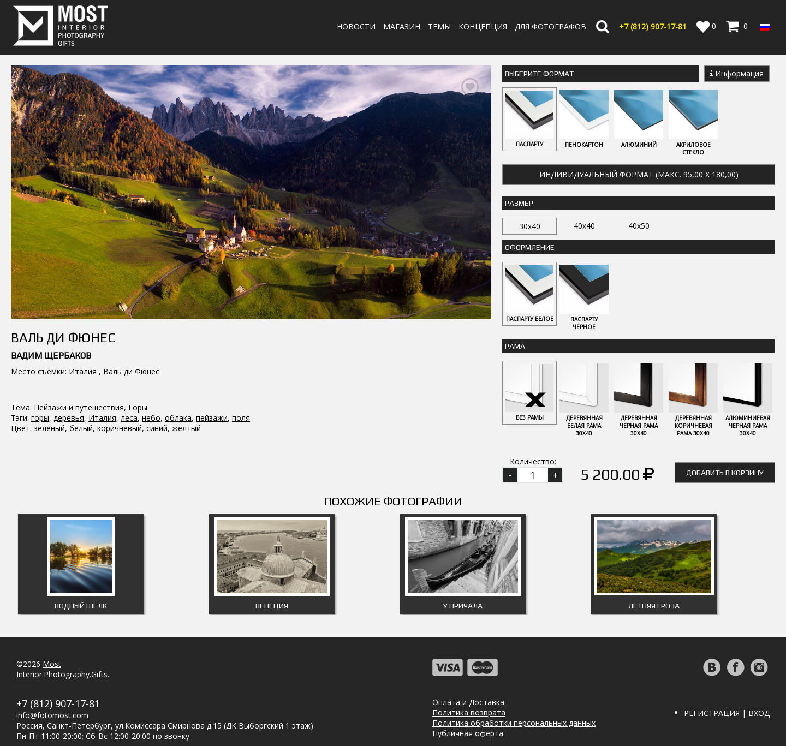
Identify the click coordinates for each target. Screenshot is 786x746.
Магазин (401, 26)
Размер (519, 203)
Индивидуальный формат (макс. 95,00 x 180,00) (639, 174)
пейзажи (212, 366)
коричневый (119, 377)
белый (81, 377)
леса (129, 366)
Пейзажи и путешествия (79, 356)
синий (157, 377)
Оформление (530, 247)
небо (151, 366)
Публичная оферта (467, 733)
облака (178, 366)
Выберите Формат (539, 73)
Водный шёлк (81, 605)
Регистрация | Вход (727, 713)
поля (241, 366)
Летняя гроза (654, 605)
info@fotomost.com (52, 715)
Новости (356, 26)
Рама (515, 346)
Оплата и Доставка (468, 702)
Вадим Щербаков (51, 304)
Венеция (271, 605)
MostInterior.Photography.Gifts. (62, 669)
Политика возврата (468, 712)
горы (40, 366)
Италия (102, 366)
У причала (463, 605)
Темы (439, 26)
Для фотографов (550, 26)
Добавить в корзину (725, 472)
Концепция (482, 26)
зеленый (49, 377)
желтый (186, 377)
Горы (137, 356)
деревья (68, 366)
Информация (737, 73)
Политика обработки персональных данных (514, 723)
